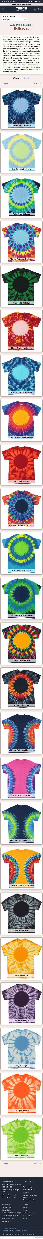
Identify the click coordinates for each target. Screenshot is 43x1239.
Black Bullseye (21, 930)
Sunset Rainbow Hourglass (21, 885)
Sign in (29, 1)
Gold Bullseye (21, 975)
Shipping (26, 1192)
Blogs (25, 1218)
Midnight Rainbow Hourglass (21, 750)
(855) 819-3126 (7, 1187)
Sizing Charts (6, 1210)
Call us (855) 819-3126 (8, 1)
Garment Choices (8, 1207)
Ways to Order (27, 1187)
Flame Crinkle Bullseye (21, 348)
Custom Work (6, 1221)
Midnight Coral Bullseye (21, 615)
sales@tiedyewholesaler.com (12, 1184)
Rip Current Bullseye (21, 169)
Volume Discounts (8, 1218)
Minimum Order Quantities (10, 1215)
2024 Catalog (27, 1215)
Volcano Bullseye (21, 705)
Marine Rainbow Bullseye (21, 259)
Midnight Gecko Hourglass (22, 840)
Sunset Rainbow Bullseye (21, 437)
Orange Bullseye (21, 1110)
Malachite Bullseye (21, 303)
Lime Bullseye (21, 1156)
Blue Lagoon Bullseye (21, 125)
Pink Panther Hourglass (21, 795)
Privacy (25, 1210)
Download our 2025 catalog (21, 4)
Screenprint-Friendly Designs (12, 1213)
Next (37, 83)
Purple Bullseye (21, 1020)
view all (26, 78)
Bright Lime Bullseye (21, 570)
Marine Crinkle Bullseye (21, 392)
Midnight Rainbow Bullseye (21, 525)
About (25, 1207)
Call (15, 1197)
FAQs (24, 1184)
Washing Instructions (30, 1200)
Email (9, 1197)
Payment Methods (29, 1190)
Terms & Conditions (29, 1213)
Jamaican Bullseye (21, 660)
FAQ (3, 1197)
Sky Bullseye (21, 1065)
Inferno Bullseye (21, 481)
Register (38, 1)
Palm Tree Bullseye (21, 214)
